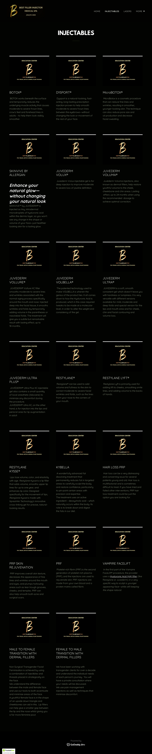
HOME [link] (97, 11)
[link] (26, 10)
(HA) (130, 576)
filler (135, 576)
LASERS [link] (128, 11)
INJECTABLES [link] (112, 11)
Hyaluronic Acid (118, 576)
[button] (140, 11)
